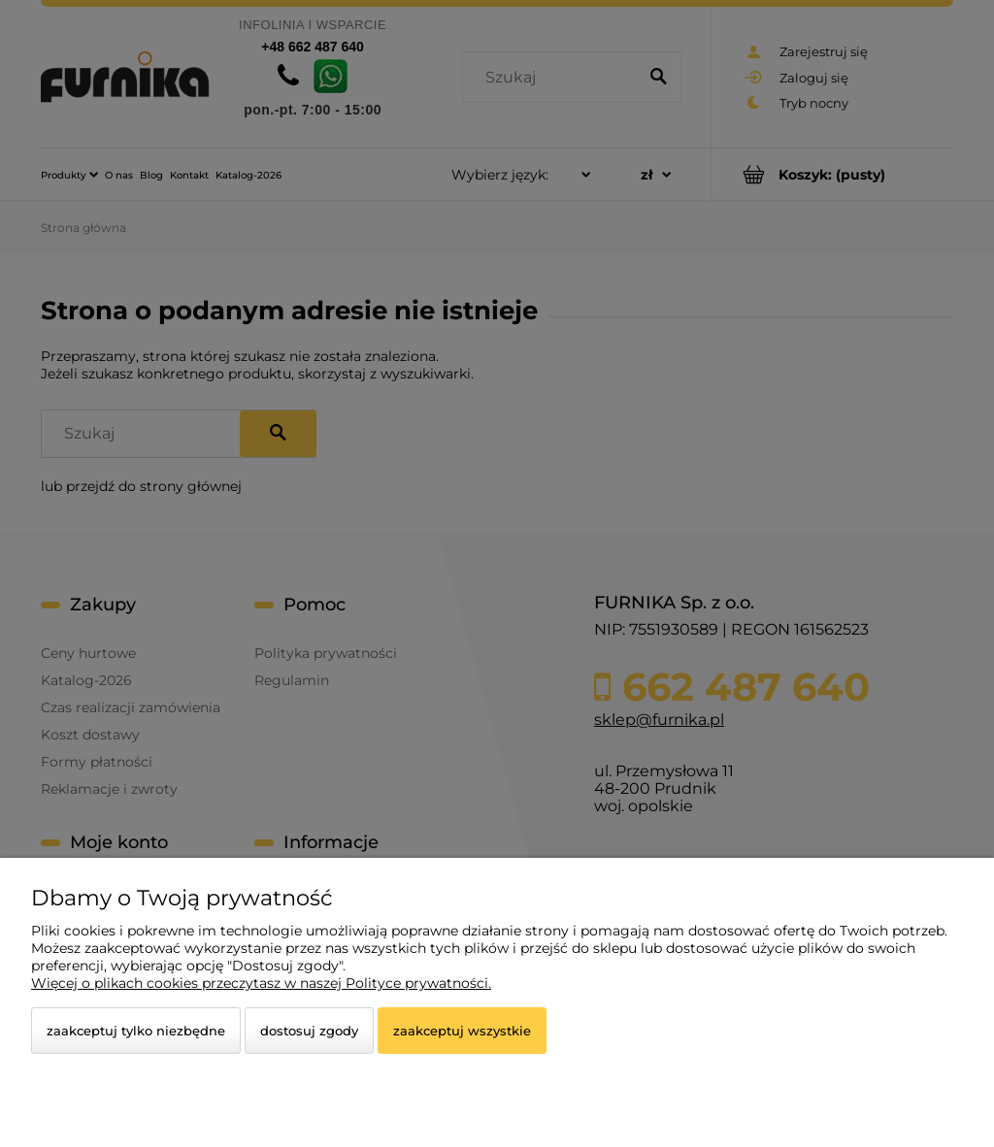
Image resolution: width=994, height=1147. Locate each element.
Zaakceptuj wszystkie (462, 1030)
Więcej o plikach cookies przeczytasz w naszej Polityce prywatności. (261, 983)
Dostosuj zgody (309, 1030)
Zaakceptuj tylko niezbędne (136, 1030)
